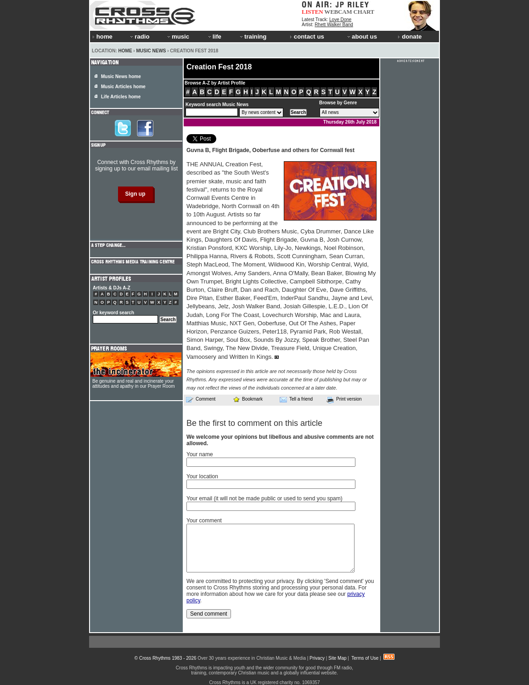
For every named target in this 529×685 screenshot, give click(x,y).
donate (410, 36)
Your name (199, 454)
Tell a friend (296, 399)
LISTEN (312, 11)
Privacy (317, 658)
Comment (200, 399)
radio (139, 36)
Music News (151, 50)
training (252, 36)
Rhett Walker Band (334, 24)
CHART (364, 11)
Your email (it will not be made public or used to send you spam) (264, 498)
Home (125, 50)
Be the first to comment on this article (254, 423)
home (102, 36)
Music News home (121, 76)
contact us (307, 36)
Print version (344, 399)
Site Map (337, 658)
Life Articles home (121, 96)
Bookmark (248, 399)
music (177, 36)
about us (361, 36)
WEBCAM (338, 11)
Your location (202, 476)
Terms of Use (364, 658)
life (214, 36)
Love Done (340, 19)
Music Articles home (123, 86)
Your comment (204, 520)
